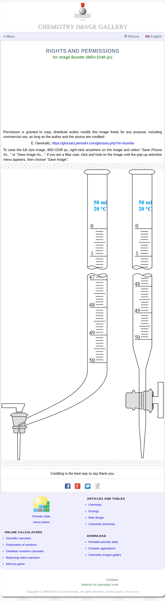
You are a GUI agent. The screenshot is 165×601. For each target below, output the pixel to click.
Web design (96, 517)
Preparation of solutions (21, 544)
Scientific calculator (18, 538)
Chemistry (95, 504)
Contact (112, 579)
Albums (131, 36)
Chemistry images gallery (105, 554)
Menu (9, 36)
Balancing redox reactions (23, 557)
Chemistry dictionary (102, 524)
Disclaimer (132, 591)
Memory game (15, 563)
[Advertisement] (83, 95)
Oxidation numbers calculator (25, 551)
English (153, 36)
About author (41, 522)
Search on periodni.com (100, 584)
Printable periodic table (103, 542)
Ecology (94, 511)
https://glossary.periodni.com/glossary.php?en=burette (93, 143)
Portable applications (102, 548)
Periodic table (41, 516)
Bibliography (115, 591)
